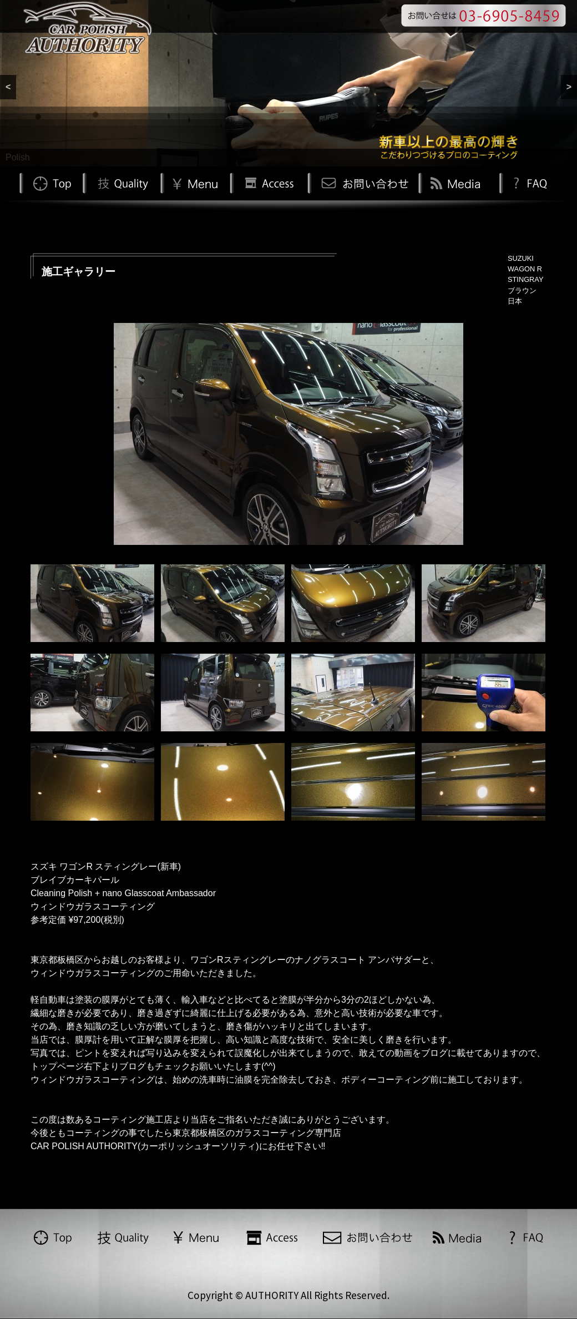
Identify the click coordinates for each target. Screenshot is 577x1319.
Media (457, 182)
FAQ (529, 182)
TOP (51, 182)
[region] (288, 83)
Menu (195, 182)
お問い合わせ (362, 182)
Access (268, 182)
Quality (121, 182)
